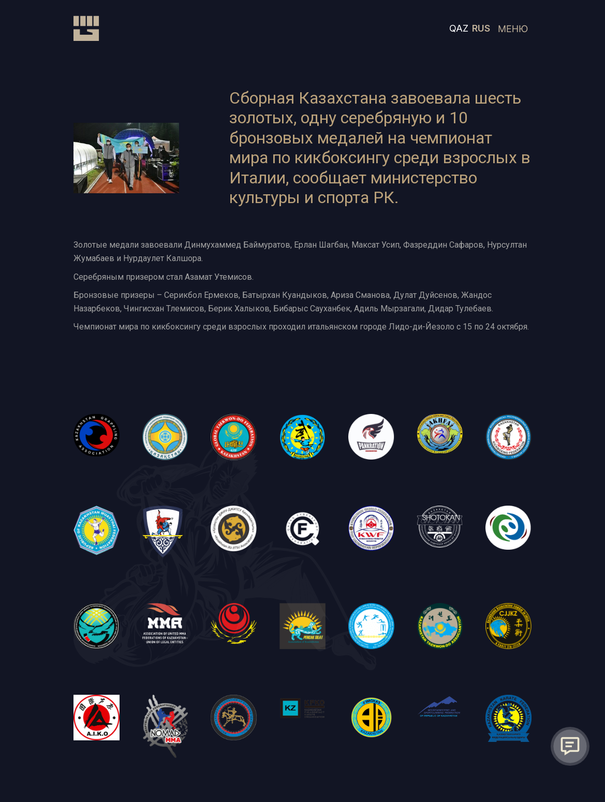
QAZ (458, 28)
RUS (481, 28)
